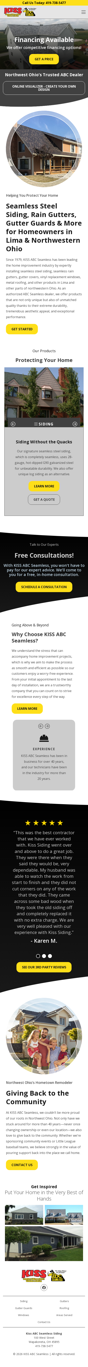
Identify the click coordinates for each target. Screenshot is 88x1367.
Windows (23, 1315)
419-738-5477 (44, 1346)
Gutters (64, 1301)
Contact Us (22, 1165)
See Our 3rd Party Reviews (44, 967)
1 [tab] (38, 956)
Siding (23, 1301)
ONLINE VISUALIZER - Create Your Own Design (44, 88)
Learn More (44, 486)
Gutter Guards (23, 1308)
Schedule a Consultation (44, 587)
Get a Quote (44, 499)
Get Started (22, 329)
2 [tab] (44, 956)
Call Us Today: (44, 3)
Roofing (64, 1308)
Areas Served (64, 1315)
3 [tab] (50, 956)
